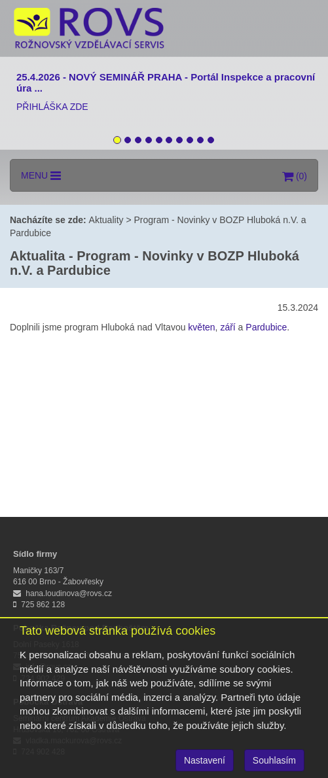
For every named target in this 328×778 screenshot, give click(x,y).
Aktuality (106, 220)
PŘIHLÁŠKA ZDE (52, 106)
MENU (41, 175)
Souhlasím (274, 760)
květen (201, 327)
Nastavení (204, 760)
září (227, 327)
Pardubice (266, 327)
